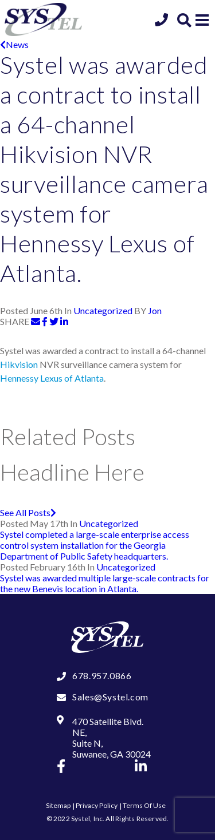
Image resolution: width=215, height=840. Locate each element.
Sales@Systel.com (110, 696)
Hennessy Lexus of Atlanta (52, 378)
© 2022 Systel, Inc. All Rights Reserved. (107, 818)
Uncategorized (102, 310)
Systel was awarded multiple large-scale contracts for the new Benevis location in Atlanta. (104, 583)
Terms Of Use (144, 805)
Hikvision (19, 364)
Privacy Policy (97, 805)
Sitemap (58, 805)
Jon (155, 310)
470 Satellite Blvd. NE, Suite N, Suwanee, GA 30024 (111, 737)
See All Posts (28, 512)
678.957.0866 (101, 675)
